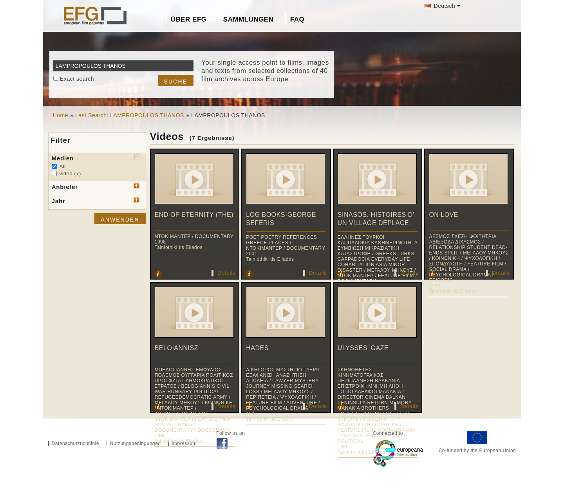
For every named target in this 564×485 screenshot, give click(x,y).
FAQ (297, 19)
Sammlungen (248, 19)
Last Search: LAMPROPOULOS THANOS (129, 115)
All (63, 166)
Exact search (77, 79)
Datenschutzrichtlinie (75, 443)
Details (226, 273)
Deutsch (440, 6)
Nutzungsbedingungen (135, 443)
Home (60, 115)
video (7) (70, 173)
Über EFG (189, 19)
